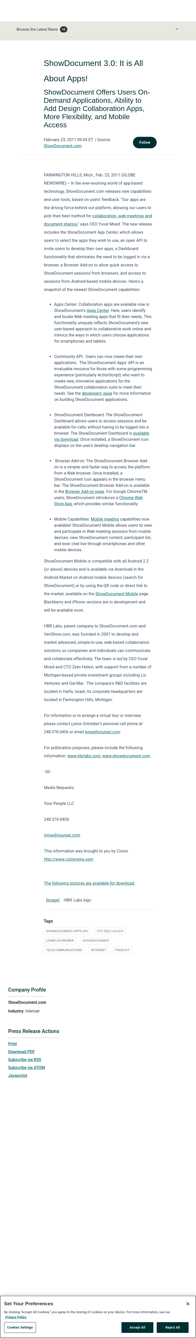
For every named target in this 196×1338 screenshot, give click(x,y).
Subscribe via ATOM (26, 1067)
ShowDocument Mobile (116, 593)
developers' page (97, 393)
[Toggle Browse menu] (177, 29)
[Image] (52, 900)
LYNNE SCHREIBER (60, 940)
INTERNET (98, 950)
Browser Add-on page (84, 491)
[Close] (187, 1310)
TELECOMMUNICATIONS (64, 950)
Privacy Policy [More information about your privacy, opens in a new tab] (15, 1324)
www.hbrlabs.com (84, 756)
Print (12, 1043)
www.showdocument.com (126, 756)
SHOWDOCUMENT (96, 940)
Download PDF (21, 1051)
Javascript (17, 1075)
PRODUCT (122, 950)
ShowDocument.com (63, 145)
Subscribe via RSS (24, 1059)
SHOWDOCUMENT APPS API (67, 931)
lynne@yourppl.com (62, 835)
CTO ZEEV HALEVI (110, 931)
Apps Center (98, 310)
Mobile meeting (105, 519)
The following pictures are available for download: (89, 883)
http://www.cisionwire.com (68, 859)
